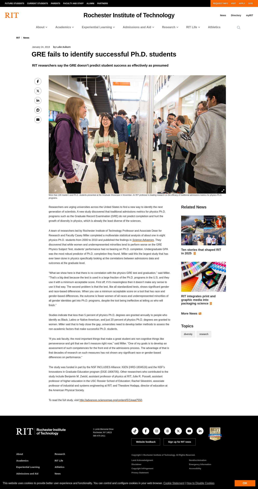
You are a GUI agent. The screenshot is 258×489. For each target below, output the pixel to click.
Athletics (214, 27)
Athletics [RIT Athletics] (59, 467)
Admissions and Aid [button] (137, 27)
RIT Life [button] (191, 27)
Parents (55, 3)
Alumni (90, 3)
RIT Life (59, 460)
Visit (233, 3)
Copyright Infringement (142, 468)
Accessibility (195, 468)
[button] (239, 27)
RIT (18, 37)
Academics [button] (63, 27)
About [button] (40, 27)
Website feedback (145, 442)
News (223, 15)
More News (189, 313)
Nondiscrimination (197, 460)
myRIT (249, 15)
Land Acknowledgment (142, 460)
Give (250, 3)
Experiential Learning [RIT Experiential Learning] (28, 467)
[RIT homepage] (12, 15)
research (203, 334)
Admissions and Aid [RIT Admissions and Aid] (27, 473)
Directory (236, 15)
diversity (188, 334)
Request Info (220, 3)
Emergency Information (200, 464)
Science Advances (143, 240)
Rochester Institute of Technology (129, 15)
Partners (102, 3)
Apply (242, 3)
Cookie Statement (173, 483)
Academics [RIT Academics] (22, 460)
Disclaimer (136, 464)
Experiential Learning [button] (97, 27)
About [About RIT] (19, 454)
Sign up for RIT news (179, 442)
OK (245, 483)
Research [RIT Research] (60, 454)
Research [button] (168, 27)
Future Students (14, 3)
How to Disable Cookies (200, 483)
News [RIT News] (58, 473)
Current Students (37, 3)
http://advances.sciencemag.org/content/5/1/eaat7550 (110, 400)
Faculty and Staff (73, 3)
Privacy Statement (140, 473)
